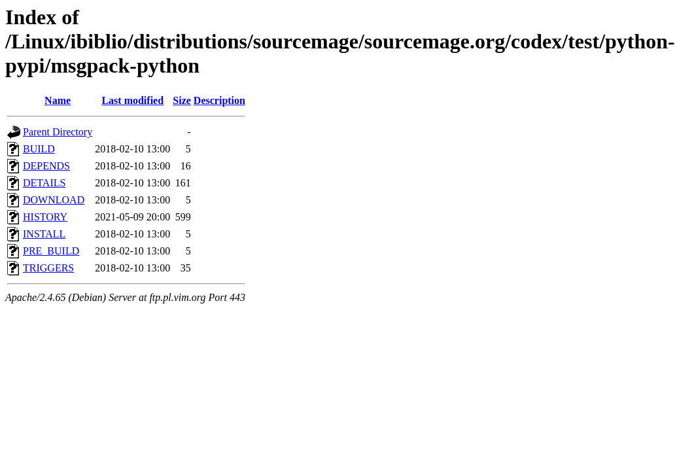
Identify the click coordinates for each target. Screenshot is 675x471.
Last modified (132, 100)
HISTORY (45, 216)
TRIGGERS (48, 267)
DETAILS (44, 182)
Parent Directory (57, 131)
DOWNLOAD (53, 199)
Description (219, 100)
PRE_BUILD (51, 250)
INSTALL (44, 233)
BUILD (39, 148)
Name (57, 100)
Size (182, 100)
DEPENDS (46, 165)
